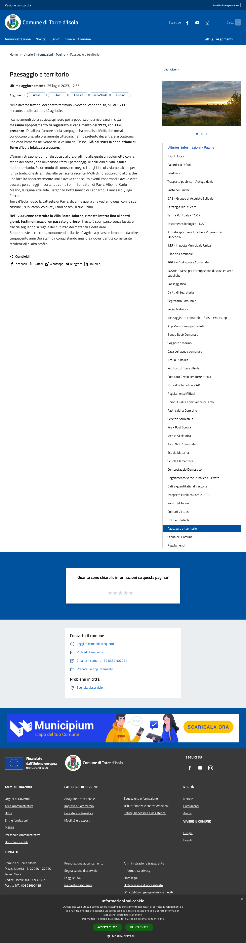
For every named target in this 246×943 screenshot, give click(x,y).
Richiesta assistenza (78, 885)
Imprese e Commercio (79, 805)
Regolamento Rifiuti (181, 393)
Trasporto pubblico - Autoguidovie (190, 181)
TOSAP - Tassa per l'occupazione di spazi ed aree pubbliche (200, 273)
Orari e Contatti (178, 520)
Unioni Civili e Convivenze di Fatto (190, 402)
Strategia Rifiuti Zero (181, 206)
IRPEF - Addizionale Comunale (188, 262)
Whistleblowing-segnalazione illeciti (148, 892)
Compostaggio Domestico (184, 469)
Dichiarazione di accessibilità (143, 885)
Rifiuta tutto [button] (139, 927)
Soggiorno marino (179, 342)
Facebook (18, 263)
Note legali (131, 877)
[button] (123, 936)
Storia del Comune (180, 536)
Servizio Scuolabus (180, 418)
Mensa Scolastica (179, 435)
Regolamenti (176, 545)
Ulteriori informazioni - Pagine (44, 54)
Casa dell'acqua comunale (184, 351)
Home (14, 54)
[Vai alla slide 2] (202, 134)
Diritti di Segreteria (180, 292)
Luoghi (188, 833)
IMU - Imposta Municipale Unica (189, 245)
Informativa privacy (137, 870)
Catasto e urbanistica (78, 813)
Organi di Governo (17, 798)
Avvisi (187, 813)
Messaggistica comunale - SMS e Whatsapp (197, 317)
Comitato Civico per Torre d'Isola (189, 376)
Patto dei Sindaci (178, 190)
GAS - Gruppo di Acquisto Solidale (190, 198)
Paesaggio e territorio (182, 528)
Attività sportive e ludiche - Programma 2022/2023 (194, 234)
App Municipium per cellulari (186, 326)
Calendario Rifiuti (179, 164)
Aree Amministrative (19, 805)
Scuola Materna (178, 452)
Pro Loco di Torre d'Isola (183, 368)
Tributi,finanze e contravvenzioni (146, 805)
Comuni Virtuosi (178, 511)
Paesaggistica (176, 283)
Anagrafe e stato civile (79, 798)
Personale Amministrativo (22, 834)
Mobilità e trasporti (77, 820)
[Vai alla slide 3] (206, 134)
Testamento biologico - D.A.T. (186, 223)
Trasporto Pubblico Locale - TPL (188, 494)
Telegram (73, 263)
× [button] (241, 899)
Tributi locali (175, 156)
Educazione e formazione (141, 798)
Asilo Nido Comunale (181, 444)
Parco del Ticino (178, 503)
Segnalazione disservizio (80, 870)
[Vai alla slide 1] (197, 134)
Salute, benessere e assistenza (145, 812)
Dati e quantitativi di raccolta (187, 486)
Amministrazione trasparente (144, 863)
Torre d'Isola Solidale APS (184, 385)
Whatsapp (54, 263)
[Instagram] (201, 22)
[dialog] (123, 919)
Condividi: (20, 256)
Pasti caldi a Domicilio (182, 410)
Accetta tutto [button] (107, 927)
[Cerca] (236, 22)
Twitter (36, 263)
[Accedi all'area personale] (226, 5)
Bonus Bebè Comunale (182, 334)
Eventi (187, 840)
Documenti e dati (16, 842)
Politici (9, 827)
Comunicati (191, 805)
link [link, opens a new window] (162, 919)
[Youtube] (191, 22)
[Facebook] (180, 22)
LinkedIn (92, 263)
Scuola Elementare (180, 461)
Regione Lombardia (18, 5)
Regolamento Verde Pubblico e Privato (193, 477)
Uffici (8, 813)
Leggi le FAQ (72, 877)
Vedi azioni (173, 69)
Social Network (177, 309)
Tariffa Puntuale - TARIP (183, 215)
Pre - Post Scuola (179, 427)
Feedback (173, 173)
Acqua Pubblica (177, 359)
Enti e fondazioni (16, 820)
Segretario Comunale (181, 300)
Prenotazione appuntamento (83, 863)
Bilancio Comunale (180, 253)
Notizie (188, 798)
